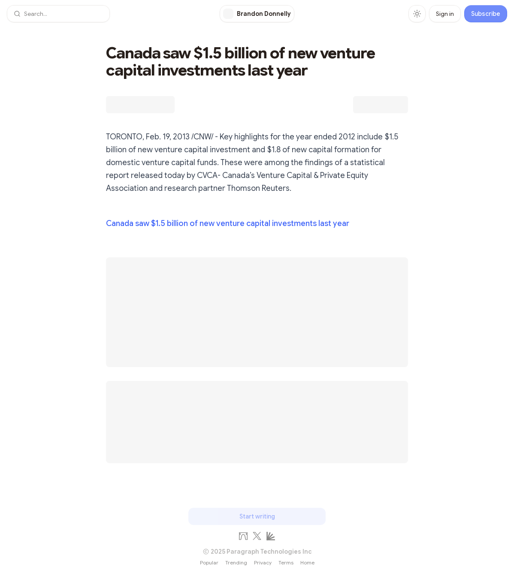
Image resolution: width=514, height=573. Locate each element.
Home (307, 562)
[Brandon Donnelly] (257, 13)
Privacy (263, 562)
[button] (58, 13)
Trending (236, 562)
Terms (285, 562)
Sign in (445, 14)
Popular (209, 562)
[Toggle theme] (417, 13)
